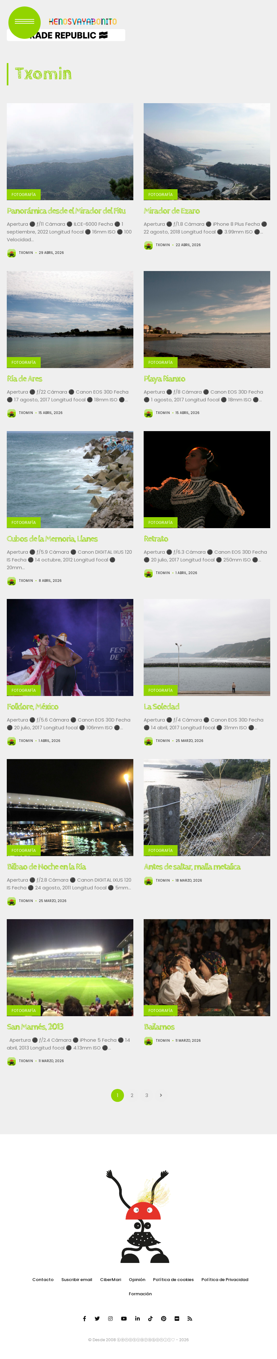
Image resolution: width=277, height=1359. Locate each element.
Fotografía (24, 194)
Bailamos (159, 1027)
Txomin (26, 252)
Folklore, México (32, 706)
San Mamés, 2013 (35, 1027)
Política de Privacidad (224, 1280)
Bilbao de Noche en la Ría (46, 867)
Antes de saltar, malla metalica (192, 867)
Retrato (156, 539)
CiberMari (110, 1280)
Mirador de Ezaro (172, 211)
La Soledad (161, 706)
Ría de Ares (24, 379)
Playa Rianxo (164, 379)
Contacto (43, 1280)
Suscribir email (76, 1280)
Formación (140, 1294)
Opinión (137, 1280)
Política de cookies (173, 1280)
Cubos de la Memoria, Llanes (52, 539)
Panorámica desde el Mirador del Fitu (66, 211)
